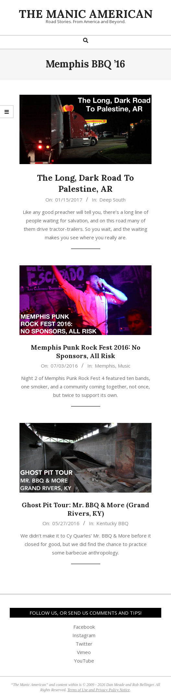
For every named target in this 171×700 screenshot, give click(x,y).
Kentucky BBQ (112, 523)
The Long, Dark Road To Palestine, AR (85, 183)
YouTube (84, 660)
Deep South (112, 199)
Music (124, 365)
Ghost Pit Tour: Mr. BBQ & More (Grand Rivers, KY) (85, 509)
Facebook (84, 626)
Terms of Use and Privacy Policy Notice (98, 690)
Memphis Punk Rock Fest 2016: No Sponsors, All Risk (85, 351)
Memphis (105, 365)
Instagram (83, 635)
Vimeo (84, 652)
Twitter (84, 643)
